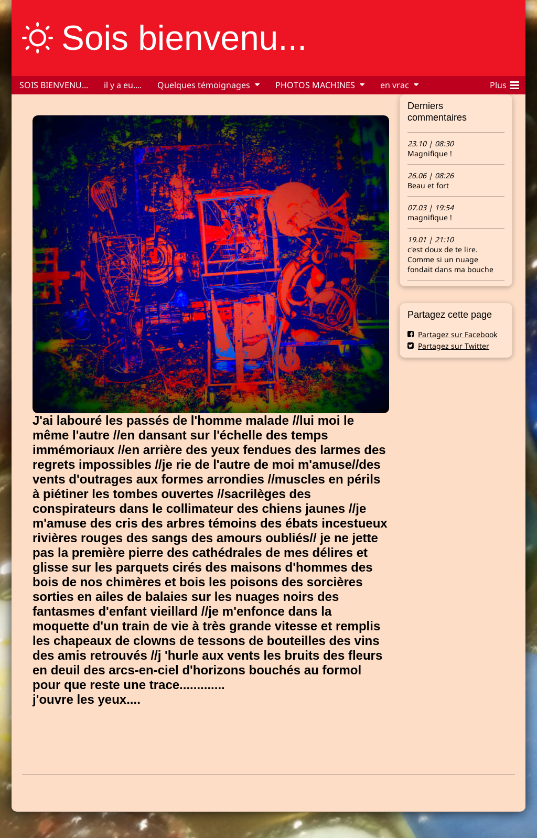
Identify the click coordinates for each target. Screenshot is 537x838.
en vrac (394, 85)
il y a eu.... (123, 85)
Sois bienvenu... (184, 37)
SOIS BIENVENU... (53, 85)
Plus (504, 83)
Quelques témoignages (203, 85)
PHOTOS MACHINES (315, 85)
